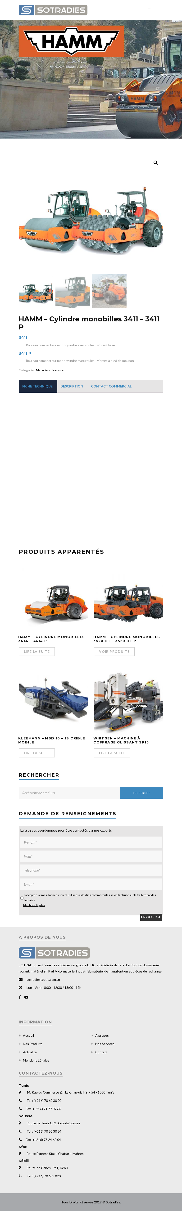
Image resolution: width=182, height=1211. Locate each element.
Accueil (28, 1035)
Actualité (30, 1052)
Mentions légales (34, 905)
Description (71, 386)
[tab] (37, 386)
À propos (102, 1035)
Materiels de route (50, 370)
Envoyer (151, 917)
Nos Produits (32, 1044)
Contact (101, 1052)
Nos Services (104, 1044)
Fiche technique (37, 386)
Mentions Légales (36, 1060)
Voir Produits (114, 651)
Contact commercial (111, 386)
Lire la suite (37, 651)
